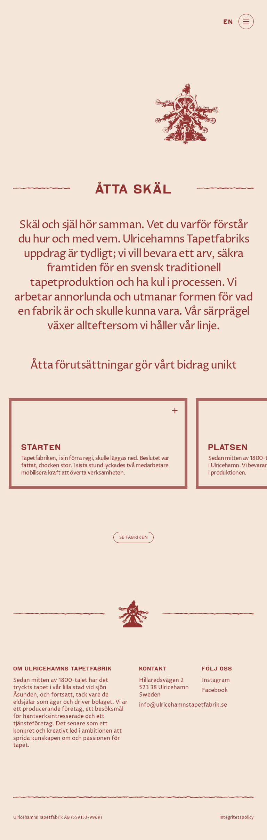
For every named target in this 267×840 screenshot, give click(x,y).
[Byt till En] (228, 21)
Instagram (216, 680)
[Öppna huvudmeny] (246, 21)
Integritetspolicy (236, 818)
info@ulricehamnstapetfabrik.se (183, 705)
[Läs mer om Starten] (98, 443)
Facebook (215, 690)
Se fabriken (133, 538)
